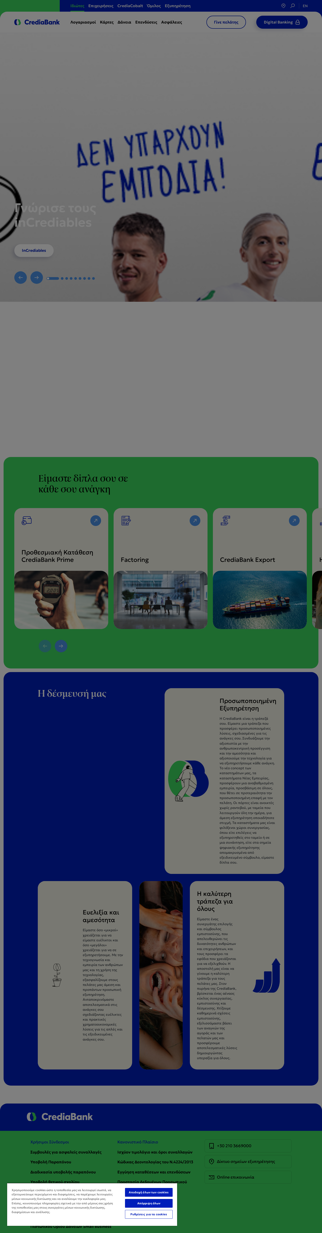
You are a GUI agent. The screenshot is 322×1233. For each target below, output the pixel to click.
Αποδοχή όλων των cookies (149, 1192)
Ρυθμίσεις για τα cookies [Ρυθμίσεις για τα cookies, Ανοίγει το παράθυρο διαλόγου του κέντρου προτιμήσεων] (148, 1214)
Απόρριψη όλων (149, 1203)
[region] (92, 1204)
